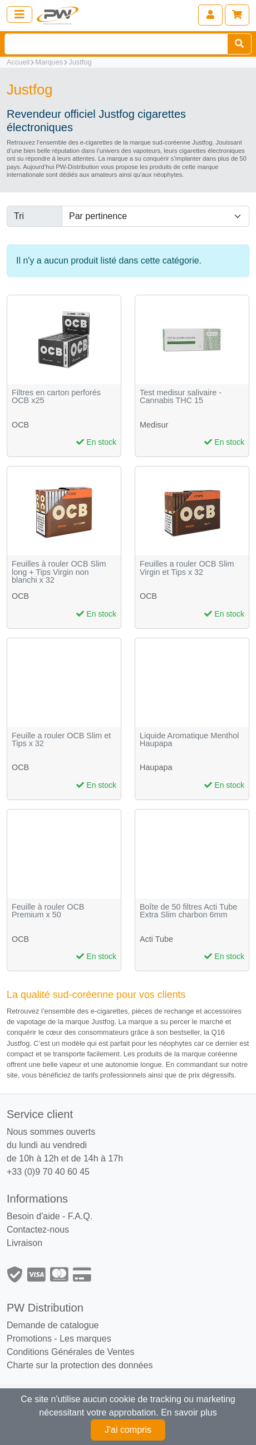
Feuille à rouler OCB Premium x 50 (48, 911)
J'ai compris (128, 1429)
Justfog (79, 62)
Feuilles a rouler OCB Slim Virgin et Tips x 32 (187, 568)
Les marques (85, 1338)
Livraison (24, 1243)
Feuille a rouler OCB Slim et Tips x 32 (61, 740)
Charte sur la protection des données (79, 1365)
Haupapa (156, 767)
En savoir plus (189, 1412)
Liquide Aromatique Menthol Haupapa (189, 740)
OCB (20, 424)
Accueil (18, 62)
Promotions (29, 1338)
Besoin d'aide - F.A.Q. (49, 1216)
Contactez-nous (38, 1229)
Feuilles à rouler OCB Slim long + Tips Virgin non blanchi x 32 (59, 572)
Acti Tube (156, 939)
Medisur (154, 424)
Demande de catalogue (53, 1325)
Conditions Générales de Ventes (70, 1352)
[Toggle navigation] (19, 14)
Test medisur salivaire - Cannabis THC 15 (180, 397)
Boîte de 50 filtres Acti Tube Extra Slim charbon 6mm (188, 911)
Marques (49, 62)
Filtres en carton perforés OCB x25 (56, 397)
